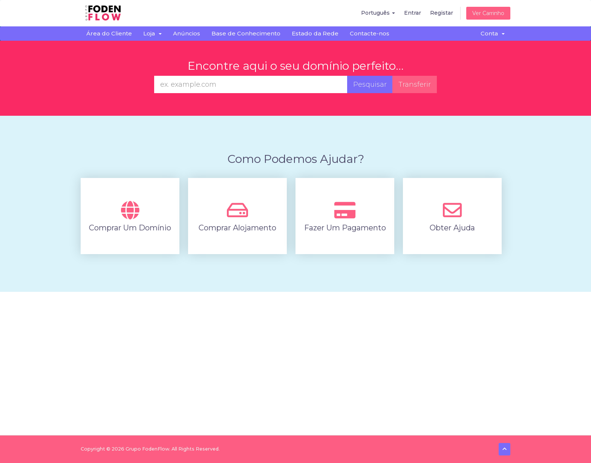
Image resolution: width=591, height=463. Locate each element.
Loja (152, 33)
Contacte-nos (369, 33)
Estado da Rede (315, 33)
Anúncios (186, 33)
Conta (493, 33)
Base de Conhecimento (245, 33)
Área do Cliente (109, 33)
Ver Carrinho (488, 13)
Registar (441, 12)
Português (378, 12)
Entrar (412, 12)
